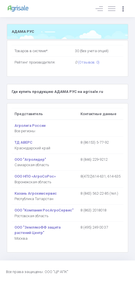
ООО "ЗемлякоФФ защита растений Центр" (37, 230)
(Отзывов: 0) (88, 62)
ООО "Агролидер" (30, 159)
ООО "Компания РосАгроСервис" (44, 210)
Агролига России (29, 125)
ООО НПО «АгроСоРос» (35, 176)
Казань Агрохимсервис (35, 193)
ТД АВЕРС (23, 142)
